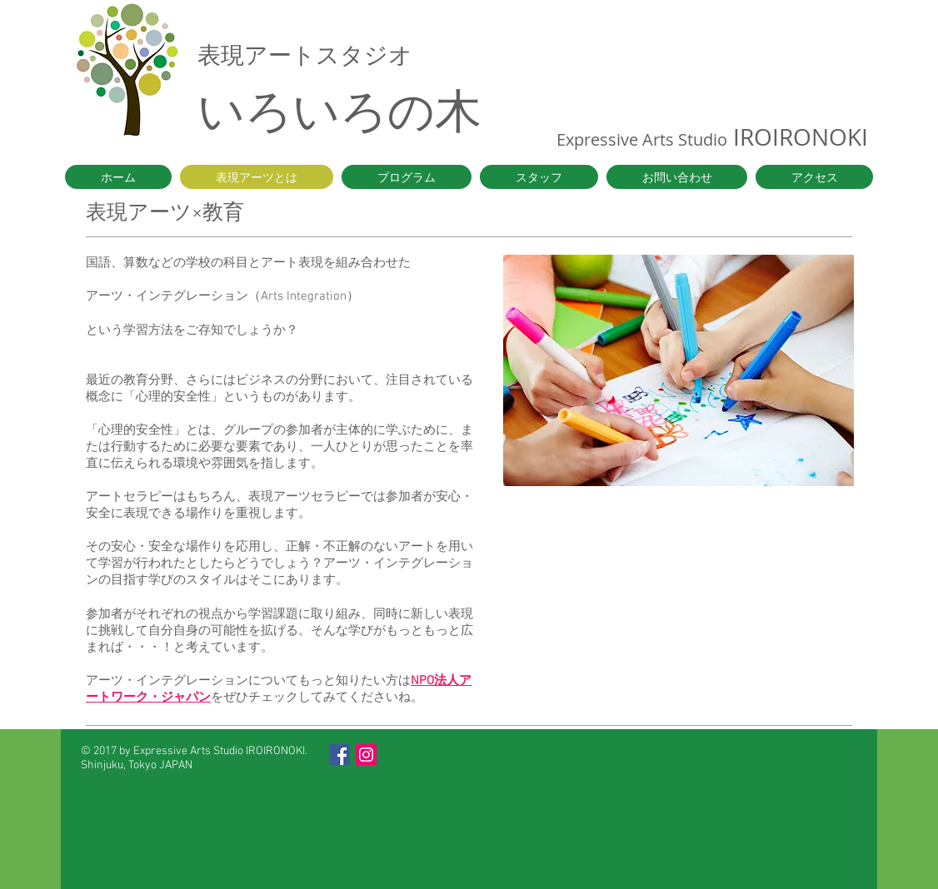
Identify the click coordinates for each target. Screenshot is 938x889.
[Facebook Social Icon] (339, 754)
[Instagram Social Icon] (366, 754)
